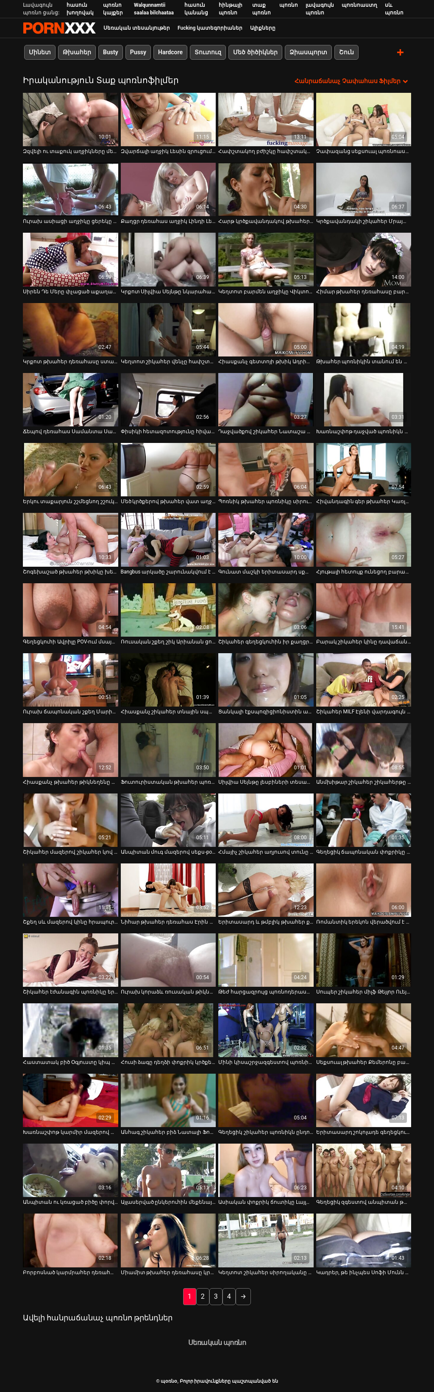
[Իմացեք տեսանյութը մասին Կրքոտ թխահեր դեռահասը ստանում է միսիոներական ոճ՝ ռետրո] (70, 329)
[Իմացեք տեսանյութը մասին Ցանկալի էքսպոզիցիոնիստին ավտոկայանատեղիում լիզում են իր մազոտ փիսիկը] (266, 679)
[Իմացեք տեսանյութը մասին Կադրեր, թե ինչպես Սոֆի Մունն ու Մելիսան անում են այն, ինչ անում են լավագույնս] (364, 1240)
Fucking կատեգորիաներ (210, 28)
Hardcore (170, 52)
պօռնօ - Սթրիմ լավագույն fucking (59, 28)
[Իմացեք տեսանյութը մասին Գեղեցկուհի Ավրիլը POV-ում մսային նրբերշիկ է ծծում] (70, 609)
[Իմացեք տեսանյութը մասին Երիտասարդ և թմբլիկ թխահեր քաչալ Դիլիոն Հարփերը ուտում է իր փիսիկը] (266, 889)
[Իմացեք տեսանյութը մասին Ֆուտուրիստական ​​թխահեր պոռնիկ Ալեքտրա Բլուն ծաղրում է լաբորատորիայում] (168, 750)
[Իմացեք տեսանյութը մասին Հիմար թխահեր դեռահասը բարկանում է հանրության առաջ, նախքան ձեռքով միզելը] (364, 259)
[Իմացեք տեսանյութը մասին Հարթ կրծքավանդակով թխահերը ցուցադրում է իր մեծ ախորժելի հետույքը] (266, 189)
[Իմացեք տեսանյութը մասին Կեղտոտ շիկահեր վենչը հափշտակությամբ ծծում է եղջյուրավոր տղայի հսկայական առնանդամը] (168, 329)
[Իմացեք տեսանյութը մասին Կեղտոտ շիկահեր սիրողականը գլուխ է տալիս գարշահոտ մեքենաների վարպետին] (266, 1240)
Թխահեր (77, 52)
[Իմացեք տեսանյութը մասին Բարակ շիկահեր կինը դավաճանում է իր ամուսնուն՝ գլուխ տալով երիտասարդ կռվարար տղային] (364, 609)
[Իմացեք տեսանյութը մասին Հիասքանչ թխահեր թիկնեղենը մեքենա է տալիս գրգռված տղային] (70, 750)
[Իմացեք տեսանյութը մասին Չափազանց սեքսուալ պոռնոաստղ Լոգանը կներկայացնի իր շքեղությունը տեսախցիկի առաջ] (364, 119)
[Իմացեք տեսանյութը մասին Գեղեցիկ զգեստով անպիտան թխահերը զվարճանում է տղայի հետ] (364, 1170)
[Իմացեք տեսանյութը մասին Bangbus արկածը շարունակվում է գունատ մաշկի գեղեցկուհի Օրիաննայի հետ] (168, 539)
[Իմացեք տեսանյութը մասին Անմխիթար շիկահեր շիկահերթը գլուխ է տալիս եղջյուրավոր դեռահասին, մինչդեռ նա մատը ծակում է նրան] (364, 750)
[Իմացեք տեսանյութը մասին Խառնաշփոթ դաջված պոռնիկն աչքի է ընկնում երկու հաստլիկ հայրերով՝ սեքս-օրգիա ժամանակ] (364, 399)
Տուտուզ (208, 52)
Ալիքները (262, 28)
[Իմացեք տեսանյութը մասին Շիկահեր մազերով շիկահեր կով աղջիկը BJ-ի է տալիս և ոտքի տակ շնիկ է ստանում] (70, 819)
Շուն (346, 52)
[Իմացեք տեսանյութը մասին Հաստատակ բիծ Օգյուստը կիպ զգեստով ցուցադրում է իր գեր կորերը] (70, 1030)
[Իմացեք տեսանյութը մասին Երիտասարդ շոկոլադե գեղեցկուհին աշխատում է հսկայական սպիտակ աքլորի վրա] (364, 1100)
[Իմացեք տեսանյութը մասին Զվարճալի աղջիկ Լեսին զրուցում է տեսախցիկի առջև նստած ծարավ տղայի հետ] (168, 119)
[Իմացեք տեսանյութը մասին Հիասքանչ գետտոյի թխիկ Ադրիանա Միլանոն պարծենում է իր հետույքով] (266, 329)
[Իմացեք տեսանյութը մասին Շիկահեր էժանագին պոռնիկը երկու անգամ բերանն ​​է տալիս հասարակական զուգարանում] (70, 959)
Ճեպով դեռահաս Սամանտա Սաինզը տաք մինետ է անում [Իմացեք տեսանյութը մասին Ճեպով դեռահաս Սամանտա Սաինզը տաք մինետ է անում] (70, 431)
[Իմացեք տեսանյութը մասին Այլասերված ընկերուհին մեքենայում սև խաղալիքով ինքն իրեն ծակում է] (168, 1170)
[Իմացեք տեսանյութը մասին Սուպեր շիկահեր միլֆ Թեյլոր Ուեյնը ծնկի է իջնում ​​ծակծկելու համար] (364, 959)
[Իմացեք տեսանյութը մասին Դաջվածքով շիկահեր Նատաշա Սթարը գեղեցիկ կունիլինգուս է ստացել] (266, 399)
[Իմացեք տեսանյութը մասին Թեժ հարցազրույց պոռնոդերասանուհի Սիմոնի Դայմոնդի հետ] (266, 959)
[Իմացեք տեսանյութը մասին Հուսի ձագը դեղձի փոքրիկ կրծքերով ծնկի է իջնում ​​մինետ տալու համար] (168, 1030)
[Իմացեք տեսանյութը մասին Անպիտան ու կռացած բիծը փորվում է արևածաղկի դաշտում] (70, 1170)
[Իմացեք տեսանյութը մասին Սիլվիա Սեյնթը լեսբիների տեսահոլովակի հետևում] (266, 750)
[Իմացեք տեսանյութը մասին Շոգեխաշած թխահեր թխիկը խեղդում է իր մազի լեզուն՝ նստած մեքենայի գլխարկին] (70, 539)
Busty (110, 52)
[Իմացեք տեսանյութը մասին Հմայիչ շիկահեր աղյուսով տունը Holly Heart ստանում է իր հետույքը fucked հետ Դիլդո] (266, 819)
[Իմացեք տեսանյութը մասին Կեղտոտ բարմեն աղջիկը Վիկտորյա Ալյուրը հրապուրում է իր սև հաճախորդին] (266, 259)
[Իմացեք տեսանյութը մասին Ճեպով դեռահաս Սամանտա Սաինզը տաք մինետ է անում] (70, 399)
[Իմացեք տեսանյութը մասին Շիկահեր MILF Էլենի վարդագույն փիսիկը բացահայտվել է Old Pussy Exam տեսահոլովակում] (364, 679)
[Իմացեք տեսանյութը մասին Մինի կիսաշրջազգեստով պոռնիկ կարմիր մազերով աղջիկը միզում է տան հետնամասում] (266, 1030)
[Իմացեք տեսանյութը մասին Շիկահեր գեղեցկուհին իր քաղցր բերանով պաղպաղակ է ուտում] (266, 609)
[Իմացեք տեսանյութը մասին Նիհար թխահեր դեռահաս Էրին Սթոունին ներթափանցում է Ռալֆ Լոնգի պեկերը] (168, 889)
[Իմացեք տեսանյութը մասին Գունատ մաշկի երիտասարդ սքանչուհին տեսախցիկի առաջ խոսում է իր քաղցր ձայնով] (266, 539)
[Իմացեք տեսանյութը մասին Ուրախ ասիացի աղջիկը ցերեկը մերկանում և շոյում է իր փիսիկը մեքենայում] (70, 189)
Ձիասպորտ (308, 52)
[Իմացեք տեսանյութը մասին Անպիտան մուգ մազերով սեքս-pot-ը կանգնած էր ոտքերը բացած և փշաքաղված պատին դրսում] (168, 819)
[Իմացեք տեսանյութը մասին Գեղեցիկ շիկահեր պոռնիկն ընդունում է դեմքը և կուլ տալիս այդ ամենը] (266, 1100)
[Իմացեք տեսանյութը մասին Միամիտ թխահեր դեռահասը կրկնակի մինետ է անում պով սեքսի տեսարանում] (168, 1240)
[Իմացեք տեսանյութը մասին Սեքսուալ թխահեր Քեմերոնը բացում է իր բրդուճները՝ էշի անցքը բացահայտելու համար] (364, 1030)
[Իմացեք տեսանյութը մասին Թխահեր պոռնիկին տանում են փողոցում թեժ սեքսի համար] (364, 329)
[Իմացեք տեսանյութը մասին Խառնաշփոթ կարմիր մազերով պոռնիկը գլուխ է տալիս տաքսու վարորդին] (70, 1100)
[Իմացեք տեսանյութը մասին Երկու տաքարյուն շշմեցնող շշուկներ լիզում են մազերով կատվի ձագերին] (70, 469)
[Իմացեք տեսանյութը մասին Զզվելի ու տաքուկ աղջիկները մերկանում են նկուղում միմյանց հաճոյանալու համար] (70, 119)
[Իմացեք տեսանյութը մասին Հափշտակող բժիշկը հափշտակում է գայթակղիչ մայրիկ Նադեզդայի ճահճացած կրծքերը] (266, 119)
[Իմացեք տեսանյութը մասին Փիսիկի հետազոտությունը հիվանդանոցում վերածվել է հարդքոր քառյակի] (168, 399)
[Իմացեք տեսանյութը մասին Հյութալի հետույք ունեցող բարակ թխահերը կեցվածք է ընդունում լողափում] (364, 539)
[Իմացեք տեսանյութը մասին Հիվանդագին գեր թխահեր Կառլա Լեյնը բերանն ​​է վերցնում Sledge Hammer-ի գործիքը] (364, 469)
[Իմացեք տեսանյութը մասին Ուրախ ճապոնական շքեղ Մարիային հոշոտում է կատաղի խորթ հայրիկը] (70, 679)
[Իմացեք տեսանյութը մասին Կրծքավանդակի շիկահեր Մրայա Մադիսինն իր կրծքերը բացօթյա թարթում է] (364, 189)
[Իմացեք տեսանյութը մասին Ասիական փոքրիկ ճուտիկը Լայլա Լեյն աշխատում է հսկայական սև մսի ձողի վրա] (266, 1170)
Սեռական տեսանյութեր (136, 28)
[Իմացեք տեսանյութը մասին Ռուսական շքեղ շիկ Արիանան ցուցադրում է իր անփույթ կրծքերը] (168, 609)
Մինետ (40, 52)
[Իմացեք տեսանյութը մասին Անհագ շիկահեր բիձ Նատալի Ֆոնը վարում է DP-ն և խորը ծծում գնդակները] (168, 1100)
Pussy (138, 52)
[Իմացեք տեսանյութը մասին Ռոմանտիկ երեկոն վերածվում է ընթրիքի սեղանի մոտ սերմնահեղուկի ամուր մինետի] (364, 889)
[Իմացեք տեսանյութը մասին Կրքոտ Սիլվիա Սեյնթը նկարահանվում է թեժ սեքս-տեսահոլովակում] (168, 259)
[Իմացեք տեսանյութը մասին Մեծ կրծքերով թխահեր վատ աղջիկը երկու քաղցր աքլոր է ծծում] (168, 469)
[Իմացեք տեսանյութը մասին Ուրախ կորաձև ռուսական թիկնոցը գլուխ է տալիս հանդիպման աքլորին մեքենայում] (168, 959)
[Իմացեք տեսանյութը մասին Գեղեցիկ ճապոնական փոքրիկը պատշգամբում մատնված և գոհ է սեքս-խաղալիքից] (364, 819)
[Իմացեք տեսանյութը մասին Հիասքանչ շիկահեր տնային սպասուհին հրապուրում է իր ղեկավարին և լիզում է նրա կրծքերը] (168, 679)
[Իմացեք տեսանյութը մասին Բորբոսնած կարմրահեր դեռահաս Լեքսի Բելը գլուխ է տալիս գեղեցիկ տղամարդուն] (70, 1240)
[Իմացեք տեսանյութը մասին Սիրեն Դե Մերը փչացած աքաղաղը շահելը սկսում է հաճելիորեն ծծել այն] (70, 259)
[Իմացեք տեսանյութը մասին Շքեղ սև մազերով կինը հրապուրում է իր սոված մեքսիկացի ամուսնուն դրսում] (70, 889)
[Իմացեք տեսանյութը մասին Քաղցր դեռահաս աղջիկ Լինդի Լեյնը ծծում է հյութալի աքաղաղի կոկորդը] (168, 189)
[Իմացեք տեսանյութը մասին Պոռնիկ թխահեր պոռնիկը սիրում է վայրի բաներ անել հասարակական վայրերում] (266, 469)
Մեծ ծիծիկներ (255, 52)
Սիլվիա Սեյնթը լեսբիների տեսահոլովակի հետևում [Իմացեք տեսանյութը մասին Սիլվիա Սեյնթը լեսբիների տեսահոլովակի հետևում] (266, 782)
